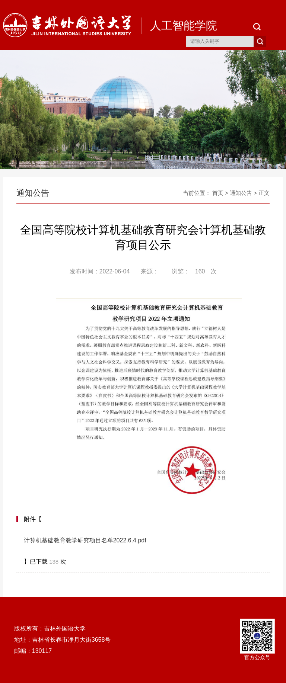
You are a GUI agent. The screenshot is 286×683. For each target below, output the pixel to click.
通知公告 (241, 193)
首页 (217, 193)
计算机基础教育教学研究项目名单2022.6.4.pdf (85, 540)
